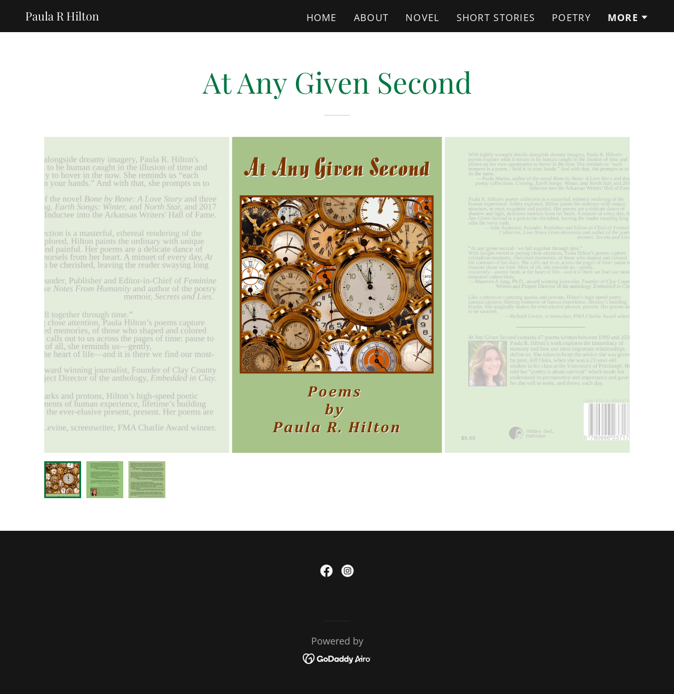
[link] (62, 16)
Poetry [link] (571, 17)
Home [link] (321, 17)
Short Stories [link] (496, 17)
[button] (628, 17)
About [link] (371, 17)
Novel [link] (422, 17)
